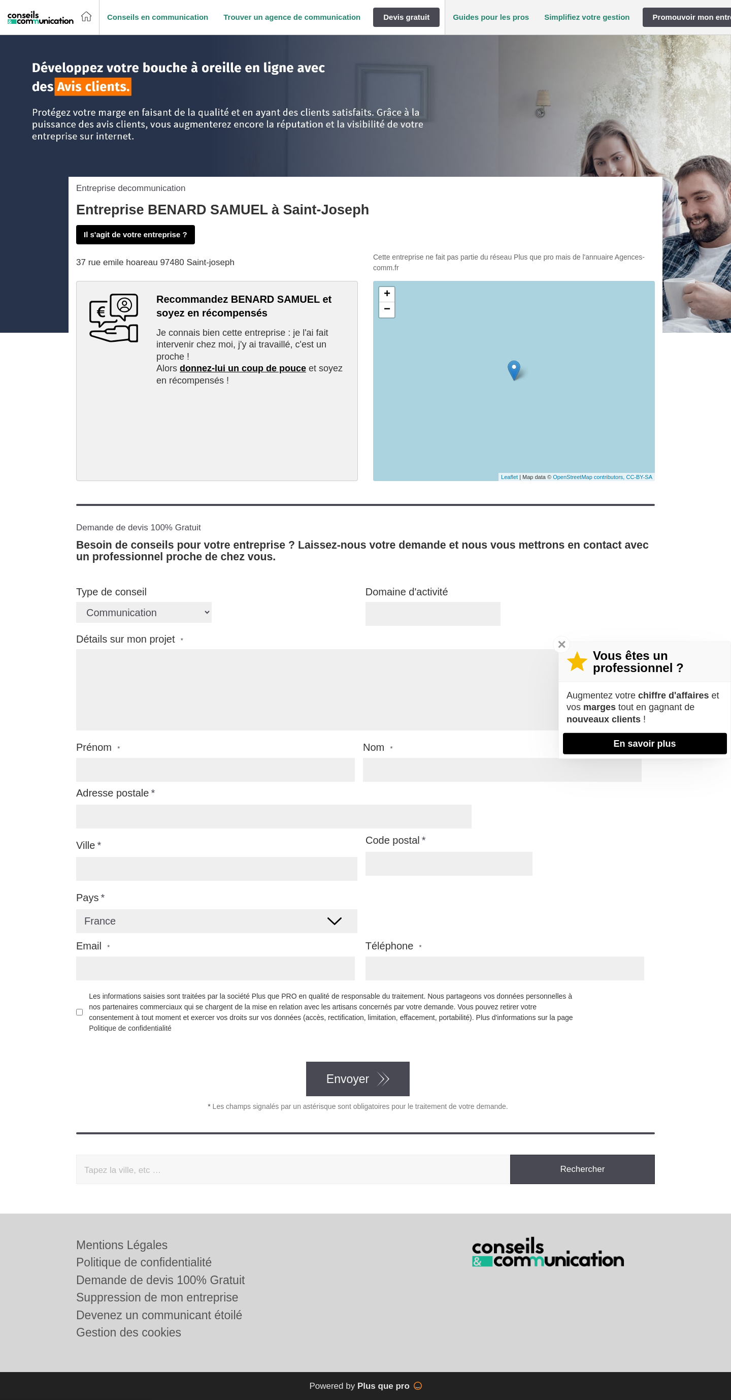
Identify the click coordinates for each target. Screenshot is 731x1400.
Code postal (393, 840)
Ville (85, 845)
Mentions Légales (122, 1245)
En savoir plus (644, 743)
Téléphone (394, 946)
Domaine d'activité (407, 591)
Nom (378, 747)
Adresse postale (112, 793)
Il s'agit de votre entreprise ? (135, 234)
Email (93, 946)
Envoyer (347, 1079)
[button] (157, 17)
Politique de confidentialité (130, 1028)
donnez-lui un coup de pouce (243, 368)
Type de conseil (111, 591)
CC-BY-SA (639, 477)
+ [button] (387, 294)
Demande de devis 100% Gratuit (160, 1280)
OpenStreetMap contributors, (589, 477)
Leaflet (509, 477)
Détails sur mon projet (129, 639)
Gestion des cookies (128, 1332)
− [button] (387, 309)
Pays (87, 897)
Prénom (98, 747)
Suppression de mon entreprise (157, 1297)
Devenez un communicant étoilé (159, 1315)
